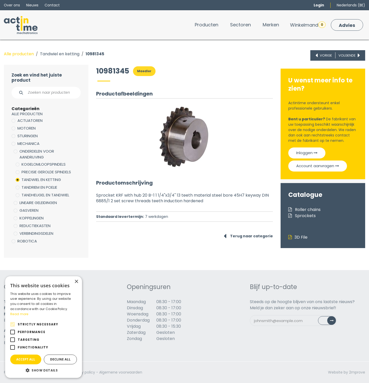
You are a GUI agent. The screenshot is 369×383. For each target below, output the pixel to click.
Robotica (27, 241)
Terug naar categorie (248, 236)
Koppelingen (31, 218)
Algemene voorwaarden (120, 372)
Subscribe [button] (330, 321)
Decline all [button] (60, 359)
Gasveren (28, 210)
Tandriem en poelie (39, 187)
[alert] (43, 327)
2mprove (357, 372)
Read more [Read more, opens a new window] (19, 314)
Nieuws (32, 5)
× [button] (76, 282)
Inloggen (306, 152)
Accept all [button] (25, 359)
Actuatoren (30, 120)
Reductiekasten (34, 225)
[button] (43, 370)
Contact (52, 5)
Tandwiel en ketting (59, 54)
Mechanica (28, 143)
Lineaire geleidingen (38, 202)
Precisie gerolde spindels (46, 172)
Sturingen (27, 136)
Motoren (26, 128)
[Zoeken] (18, 93)
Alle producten (19, 54)
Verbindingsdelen (36, 233)
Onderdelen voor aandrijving (36, 154)
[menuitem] (206, 24)
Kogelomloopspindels (44, 164)
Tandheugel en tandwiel (45, 195)
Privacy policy (83, 372)
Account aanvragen (317, 165)
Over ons (12, 5)
